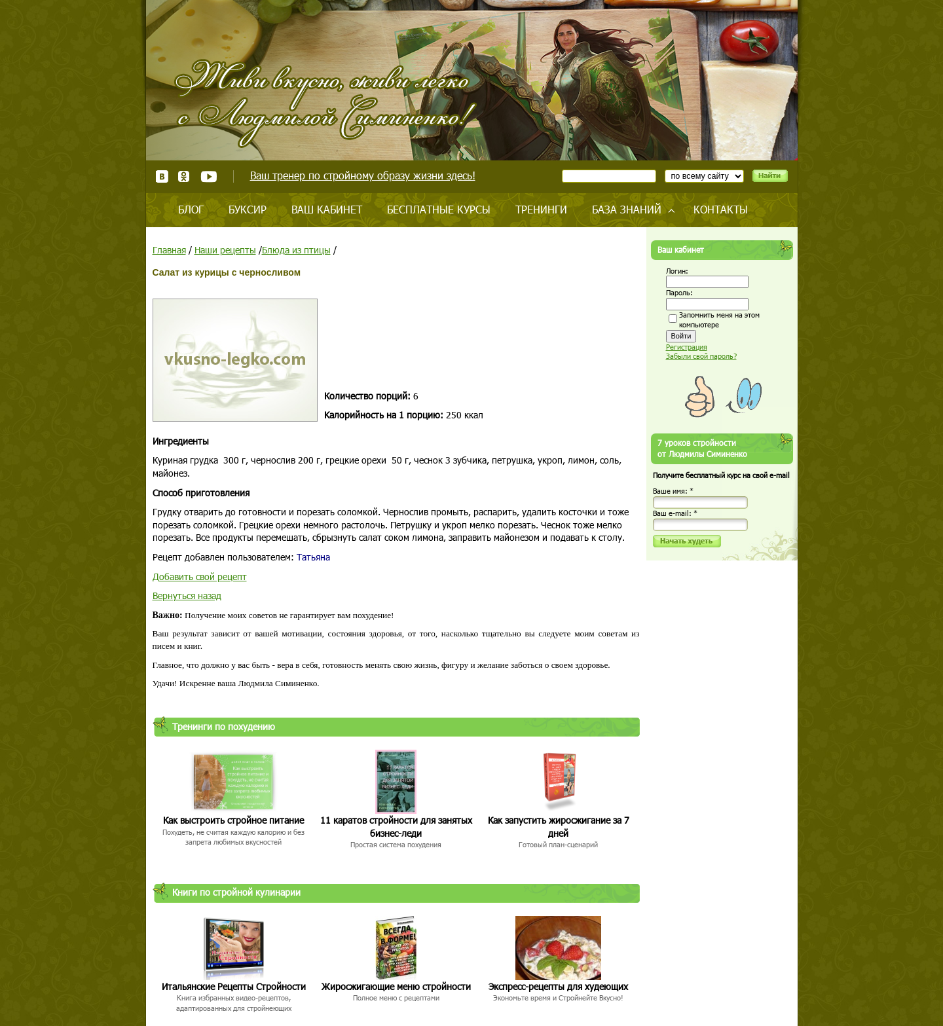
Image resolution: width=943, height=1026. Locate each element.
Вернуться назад (187, 595)
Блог (191, 209)
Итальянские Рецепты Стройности (234, 986)
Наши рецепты (225, 250)
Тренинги (541, 209)
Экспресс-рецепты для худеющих (558, 986)
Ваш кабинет (326, 209)
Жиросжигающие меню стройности (396, 986)
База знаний (626, 209)
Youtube (208, 176)
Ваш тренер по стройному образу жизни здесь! (362, 175)
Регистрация (686, 346)
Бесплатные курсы (438, 209)
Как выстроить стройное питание (233, 820)
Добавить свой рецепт (200, 576)
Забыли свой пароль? (701, 356)
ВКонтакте (162, 176)
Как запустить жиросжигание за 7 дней (558, 826)
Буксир (248, 209)
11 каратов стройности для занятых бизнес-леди (396, 826)
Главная (169, 250)
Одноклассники (184, 176)
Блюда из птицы (296, 250)
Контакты (720, 209)
